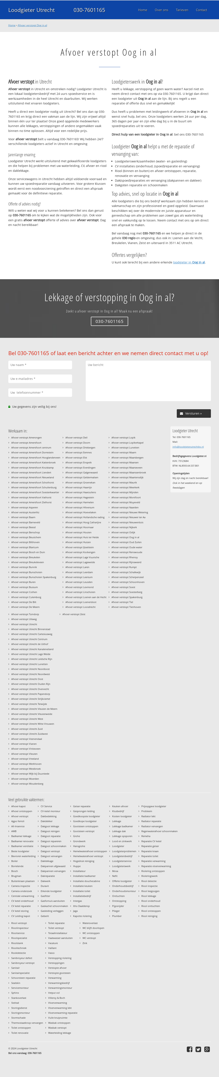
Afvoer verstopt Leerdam (79, 572)
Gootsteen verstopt (83, 831)
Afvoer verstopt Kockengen (80, 552)
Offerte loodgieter (122, 881)
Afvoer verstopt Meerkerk (125, 487)
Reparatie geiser (150, 846)
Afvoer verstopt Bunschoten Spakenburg (33, 577)
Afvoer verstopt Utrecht (24, 624)
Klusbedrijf (118, 811)
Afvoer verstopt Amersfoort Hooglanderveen (35, 457)
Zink (85, 943)
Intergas (77, 900)
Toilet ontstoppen (21, 1027)
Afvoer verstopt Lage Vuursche (82, 557)
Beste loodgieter (20, 851)
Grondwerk (79, 841)
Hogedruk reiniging (83, 861)
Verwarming (54, 977)
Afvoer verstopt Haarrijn (78, 487)
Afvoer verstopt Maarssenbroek (129, 472)
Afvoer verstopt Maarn (124, 452)
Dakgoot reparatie (51, 836)
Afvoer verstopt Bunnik (24, 567)
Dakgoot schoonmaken (53, 846)
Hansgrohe (79, 846)
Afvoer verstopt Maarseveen (127, 467)
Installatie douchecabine (86, 881)
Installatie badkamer (84, 876)
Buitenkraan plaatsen (23, 881)
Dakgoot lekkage (50, 826)
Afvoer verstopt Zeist (73, 614)
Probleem (146, 811)
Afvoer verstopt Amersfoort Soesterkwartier (35, 492)
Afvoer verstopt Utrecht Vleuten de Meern (34, 708)
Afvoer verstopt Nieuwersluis (127, 522)
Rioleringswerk (149, 876)
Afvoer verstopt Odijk (123, 532)
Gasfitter (45, 896)
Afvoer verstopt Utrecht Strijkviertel (30, 698)
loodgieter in (189, 262)
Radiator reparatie (151, 821)
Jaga (75, 910)
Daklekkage (47, 861)
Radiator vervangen (152, 826)
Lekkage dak (119, 831)
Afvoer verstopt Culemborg (26, 597)
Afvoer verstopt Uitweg (24, 619)
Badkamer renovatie (22, 841)
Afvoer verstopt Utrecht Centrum (29, 639)
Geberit (45, 916)
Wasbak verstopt (57, 1027)
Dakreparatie (48, 876)
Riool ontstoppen (151, 910)
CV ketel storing (20, 910)
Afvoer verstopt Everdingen (80, 467)
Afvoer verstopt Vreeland (25, 758)
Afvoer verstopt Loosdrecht (80, 607)
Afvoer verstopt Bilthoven (25, 542)
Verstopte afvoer (57, 967)
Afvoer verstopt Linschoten (80, 592)
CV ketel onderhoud (22, 900)
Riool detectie (149, 881)
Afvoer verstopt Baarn (23, 517)
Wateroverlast (90, 923)
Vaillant (52, 948)
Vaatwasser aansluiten (60, 938)
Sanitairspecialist (20, 972)
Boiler (14, 861)
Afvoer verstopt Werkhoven (26, 763)
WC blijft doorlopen (93, 928)
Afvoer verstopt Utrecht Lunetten (29, 664)
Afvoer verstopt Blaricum (25, 547)
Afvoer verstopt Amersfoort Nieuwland (32, 477)
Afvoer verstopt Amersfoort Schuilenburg (34, 487)
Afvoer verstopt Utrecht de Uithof (29, 644)
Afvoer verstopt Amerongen (26, 437)
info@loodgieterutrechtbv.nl (188, 446)
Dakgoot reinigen (50, 831)
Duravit (45, 886)
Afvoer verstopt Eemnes (78, 452)
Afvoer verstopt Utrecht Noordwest (30, 674)
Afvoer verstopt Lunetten (125, 447)
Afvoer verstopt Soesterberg (127, 592)
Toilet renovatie (19, 1032)
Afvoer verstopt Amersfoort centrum (31, 447)
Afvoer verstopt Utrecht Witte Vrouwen (32, 723)
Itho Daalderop (81, 906)
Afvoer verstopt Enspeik (78, 462)
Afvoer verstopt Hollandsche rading (84, 517)
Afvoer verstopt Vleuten (24, 753)
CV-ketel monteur (50, 811)
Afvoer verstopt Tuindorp (25, 614)
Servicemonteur (20, 987)
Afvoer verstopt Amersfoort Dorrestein (32, 452)
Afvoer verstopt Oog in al (32, 25)
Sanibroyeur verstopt (23, 962)
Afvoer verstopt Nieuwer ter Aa (128, 517)
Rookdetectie (18, 952)
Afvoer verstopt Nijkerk (124, 527)
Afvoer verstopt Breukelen (25, 557)
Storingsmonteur (20, 1012)
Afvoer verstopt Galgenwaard (81, 472)
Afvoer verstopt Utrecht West (27, 718)
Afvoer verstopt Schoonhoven (128, 582)
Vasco (51, 952)
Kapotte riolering (82, 916)
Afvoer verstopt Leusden (79, 582)
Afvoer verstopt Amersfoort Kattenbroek (33, 462)
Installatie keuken (83, 886)
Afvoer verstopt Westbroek (26, 768)
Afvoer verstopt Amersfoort (26, 442)
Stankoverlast (18, 997)
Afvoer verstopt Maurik (124, 482)
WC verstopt (89, 938)
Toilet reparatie (56, 923)
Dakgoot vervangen (51, 856)
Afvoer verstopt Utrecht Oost (27, 679)
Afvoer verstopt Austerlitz (25, 512)
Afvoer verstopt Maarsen (125, 462)
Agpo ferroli (17, 821)
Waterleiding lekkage (59, 1032)
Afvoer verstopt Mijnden (125, 492)
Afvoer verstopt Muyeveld (126, 502)
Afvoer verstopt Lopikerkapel (128, 442)
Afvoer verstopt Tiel (122, 602)
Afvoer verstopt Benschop (25, 532)
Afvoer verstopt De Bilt (23, 602)
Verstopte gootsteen (59, 972)
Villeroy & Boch (56, 997)
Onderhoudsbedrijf (122, 886)
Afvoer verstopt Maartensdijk (128, 477)
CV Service (46, 806)
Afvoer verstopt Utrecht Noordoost (30, 669)
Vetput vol (54, 992)
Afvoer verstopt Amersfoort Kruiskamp (32, 467)
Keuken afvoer (120, 806)
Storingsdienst (19, 1007)
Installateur (79, 871)
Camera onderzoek (21, 891)
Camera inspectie (20, 886)
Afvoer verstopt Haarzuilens (80, 492)
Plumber (117, 916)
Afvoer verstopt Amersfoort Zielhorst (31, 502)
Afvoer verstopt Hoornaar (79, 527)
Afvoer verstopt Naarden (125, 507)
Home (12, 25)
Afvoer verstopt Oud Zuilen (127, 542)
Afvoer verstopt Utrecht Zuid (27, 728)
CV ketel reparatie (21, 906)
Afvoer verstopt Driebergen (80, 447)
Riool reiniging (149, 916)
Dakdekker (46, 821)
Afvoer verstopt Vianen (24, 743)
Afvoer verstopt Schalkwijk (126, 572)
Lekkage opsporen (122, 836)
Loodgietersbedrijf (122, 856)
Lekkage (116, 821)
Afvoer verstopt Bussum (24, 587)
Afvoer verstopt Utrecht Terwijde (29, 703)
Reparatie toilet (149, 856)
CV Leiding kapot (20, 916)
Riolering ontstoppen (153, 871)
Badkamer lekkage (21, 836)
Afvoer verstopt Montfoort (126, 497)
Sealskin (15, 982)
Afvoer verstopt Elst (76, 457)
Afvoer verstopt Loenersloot (80, 602)
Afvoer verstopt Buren (23, 582)
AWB (13, 831)
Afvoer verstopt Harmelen (79, 502)
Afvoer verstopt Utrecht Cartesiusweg (31, 634)
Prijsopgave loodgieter (153, 806)
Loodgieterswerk (121, 866)
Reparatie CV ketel (151, 841)
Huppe (77, 866)
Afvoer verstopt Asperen (24, 507)
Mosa (115, 871)
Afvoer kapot (18, 806)
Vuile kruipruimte (57, 1017)
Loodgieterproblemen (124, 851)
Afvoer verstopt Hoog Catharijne (83, 522)
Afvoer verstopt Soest (123, 587)
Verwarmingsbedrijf (59, 982)
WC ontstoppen (91, 933)
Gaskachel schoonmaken (54, 906)
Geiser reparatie (81, 806)
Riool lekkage (148, 896)
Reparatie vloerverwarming (156, 866)
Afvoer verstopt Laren (77, 567)
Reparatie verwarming (153, 861)
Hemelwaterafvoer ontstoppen (90, 851)
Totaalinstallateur (57, 933)
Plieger (116, 910)
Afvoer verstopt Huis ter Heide (82, 537)
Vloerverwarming (57, 1002)
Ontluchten (118, 896)
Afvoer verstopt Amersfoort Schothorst (32, 482)
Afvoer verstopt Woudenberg (27, 783)
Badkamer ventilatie (22, 846)
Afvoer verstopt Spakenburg (127, 597)
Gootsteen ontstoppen (85, 826)
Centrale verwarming (22, 896)
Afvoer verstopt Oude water (127, 547)
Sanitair (15, 967)
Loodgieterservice (122, 861)
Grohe (76, 836)
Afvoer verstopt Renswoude (127, 552)
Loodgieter (118, 846)
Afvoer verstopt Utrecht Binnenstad (30, 629)
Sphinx (15, 992)
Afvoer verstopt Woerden (25, 778)
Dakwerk (45, 881)
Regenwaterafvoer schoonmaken (159, 831)
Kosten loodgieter (122, 816)
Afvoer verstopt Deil (76, 437)
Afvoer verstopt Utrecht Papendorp (30, 693)
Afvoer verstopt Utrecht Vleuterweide (31, 714)
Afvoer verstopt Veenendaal (26, 738)
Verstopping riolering (59, 958)
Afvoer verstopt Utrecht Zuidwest (29, 733)
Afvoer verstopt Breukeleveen (27, 562)
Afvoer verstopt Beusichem (26, 537)
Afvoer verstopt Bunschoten (26, 572)
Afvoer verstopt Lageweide (80, 562)
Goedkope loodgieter (85, 821)
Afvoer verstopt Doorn (77, 442)
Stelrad (15, 1002)
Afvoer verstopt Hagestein (79, 497)
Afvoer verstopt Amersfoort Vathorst (31, 497)
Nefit (114, 876)
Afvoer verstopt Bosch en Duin (28, 552)
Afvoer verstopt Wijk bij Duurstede (30, 773)
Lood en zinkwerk (122, 841)
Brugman (16, 876)
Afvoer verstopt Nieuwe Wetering (130, 512)
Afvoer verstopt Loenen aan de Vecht (85, 597)
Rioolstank (17, 943)
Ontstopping (119, 900)
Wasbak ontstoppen (59, 1022)
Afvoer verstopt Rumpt (124, 567)
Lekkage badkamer (122, 826)
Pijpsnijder (118, 906)
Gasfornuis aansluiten (53, 900)
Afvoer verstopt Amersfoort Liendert (31, 472)
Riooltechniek (18, 948)
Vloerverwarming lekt (60, 1007)
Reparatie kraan (150, 851)
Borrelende (17, 866)
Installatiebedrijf (82, 896)
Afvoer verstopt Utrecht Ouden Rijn (30, 683)
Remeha (145, 836)
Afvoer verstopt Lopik (123, 437)
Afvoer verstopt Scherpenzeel (128, 577)
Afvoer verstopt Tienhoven (126, 607)
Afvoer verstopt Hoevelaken (80, 512)
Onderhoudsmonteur (124, 891)
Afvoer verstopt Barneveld (25, 522)
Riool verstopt (19, 923)
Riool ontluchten (150, 906)
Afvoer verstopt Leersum (79, 577)
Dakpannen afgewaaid (53, 866)
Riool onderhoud (150, 900)
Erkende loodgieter (51, 891)
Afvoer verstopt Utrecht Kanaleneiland (32, 649)
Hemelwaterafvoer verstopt (88, 856)
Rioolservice (18, 933)
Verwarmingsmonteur (60, 987)
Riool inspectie (149, 886)
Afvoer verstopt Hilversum (79, 507)
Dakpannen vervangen (53, 871)
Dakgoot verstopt (50, 851)
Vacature (53, 943)
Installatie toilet (81, 891)
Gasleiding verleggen (52, 910)
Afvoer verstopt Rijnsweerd (126, 562)
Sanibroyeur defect (21, 958)
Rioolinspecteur (20, 928)
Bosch (14, 871)
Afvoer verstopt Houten (78, 532)
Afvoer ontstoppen (21, 811)
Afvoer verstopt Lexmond (79, 587)
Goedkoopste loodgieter (86, 816)
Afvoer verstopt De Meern (25, 607)
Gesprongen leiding (84, 811)
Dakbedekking (49, 816)
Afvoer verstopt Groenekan (80, 482)
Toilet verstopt (56, 928)
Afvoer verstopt (19, 816)
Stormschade (18, 1017)
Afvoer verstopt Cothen (24, 592)
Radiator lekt (148, 816)
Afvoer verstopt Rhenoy (125, 557)
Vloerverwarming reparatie (62, 1012)
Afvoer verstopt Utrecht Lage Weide (30, 654)
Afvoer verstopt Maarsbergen (128, 457)
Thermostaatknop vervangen (27, 1022)
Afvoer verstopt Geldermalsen (81, 477)
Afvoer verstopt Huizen (78, 542)
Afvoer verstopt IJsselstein (79, 547)
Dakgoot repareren (51, 841)
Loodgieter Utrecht (31, 9)
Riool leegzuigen (150, 891)
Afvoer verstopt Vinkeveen (26, 748)
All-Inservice (18, 826)
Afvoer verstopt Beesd (23, 527)
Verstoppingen (56, 962)
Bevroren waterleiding (23, 856)
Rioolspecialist (19, 938)
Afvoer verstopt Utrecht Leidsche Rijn (31, 659)
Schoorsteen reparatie (23, 977)
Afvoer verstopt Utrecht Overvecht (30, 689)
